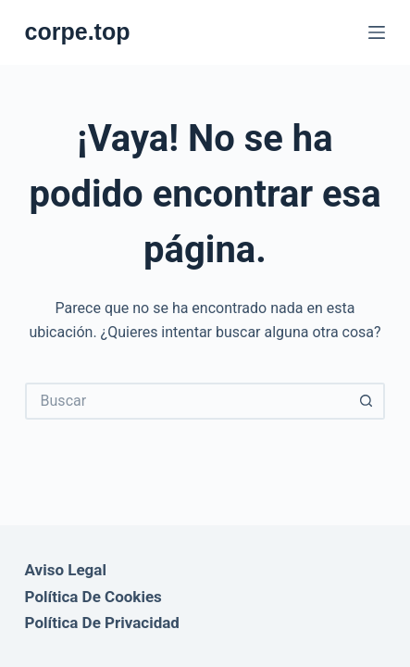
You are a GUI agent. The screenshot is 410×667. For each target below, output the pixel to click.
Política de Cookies (93, 596)
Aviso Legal (65, 569)
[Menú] (376, 32)
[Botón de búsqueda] (366, 401)
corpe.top (77, 31)
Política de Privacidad (102, 622)
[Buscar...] (187, 401)
